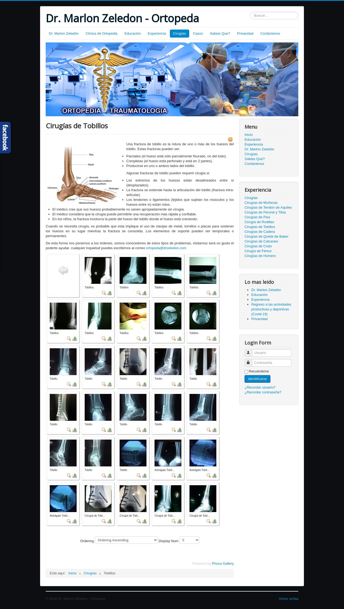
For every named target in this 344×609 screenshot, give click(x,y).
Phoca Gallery (223, 563)
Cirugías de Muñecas (261, 203)
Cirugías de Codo (258, 246)
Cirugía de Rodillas (259, 222)
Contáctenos (270, 33)
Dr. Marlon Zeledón (64, 33)
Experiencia (157, 33)
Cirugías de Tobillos (260, 227)
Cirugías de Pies (257, 217)
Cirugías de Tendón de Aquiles (268, 207)
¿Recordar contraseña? (263, 392)
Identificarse (257, 379)
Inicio (249, 135)
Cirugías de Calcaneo (261, 241)
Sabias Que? (220, 33)
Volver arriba (288, 599)
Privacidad (245, 33)
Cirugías (179, 33)
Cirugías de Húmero (260, 256)
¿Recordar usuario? (260, 387)
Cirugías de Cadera (260, 232)
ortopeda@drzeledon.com (166, 248)
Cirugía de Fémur (258, 251)
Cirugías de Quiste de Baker (266, 236)
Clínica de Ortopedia (102, 33)
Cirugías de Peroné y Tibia (265, 212)
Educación (132, 33)
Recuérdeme (259, 371)
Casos (198, 33)
